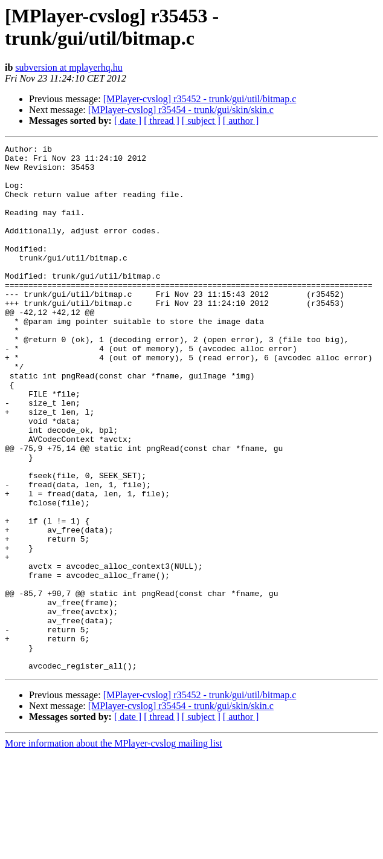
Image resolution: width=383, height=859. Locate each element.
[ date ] (127, 120)
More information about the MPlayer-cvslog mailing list (113, 848)
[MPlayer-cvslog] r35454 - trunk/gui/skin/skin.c (181, 110)
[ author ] (241, 120)
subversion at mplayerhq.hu (68, 67)
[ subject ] (201, 120)
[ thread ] (161, 120)
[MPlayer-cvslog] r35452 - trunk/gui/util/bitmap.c (200, 99)
